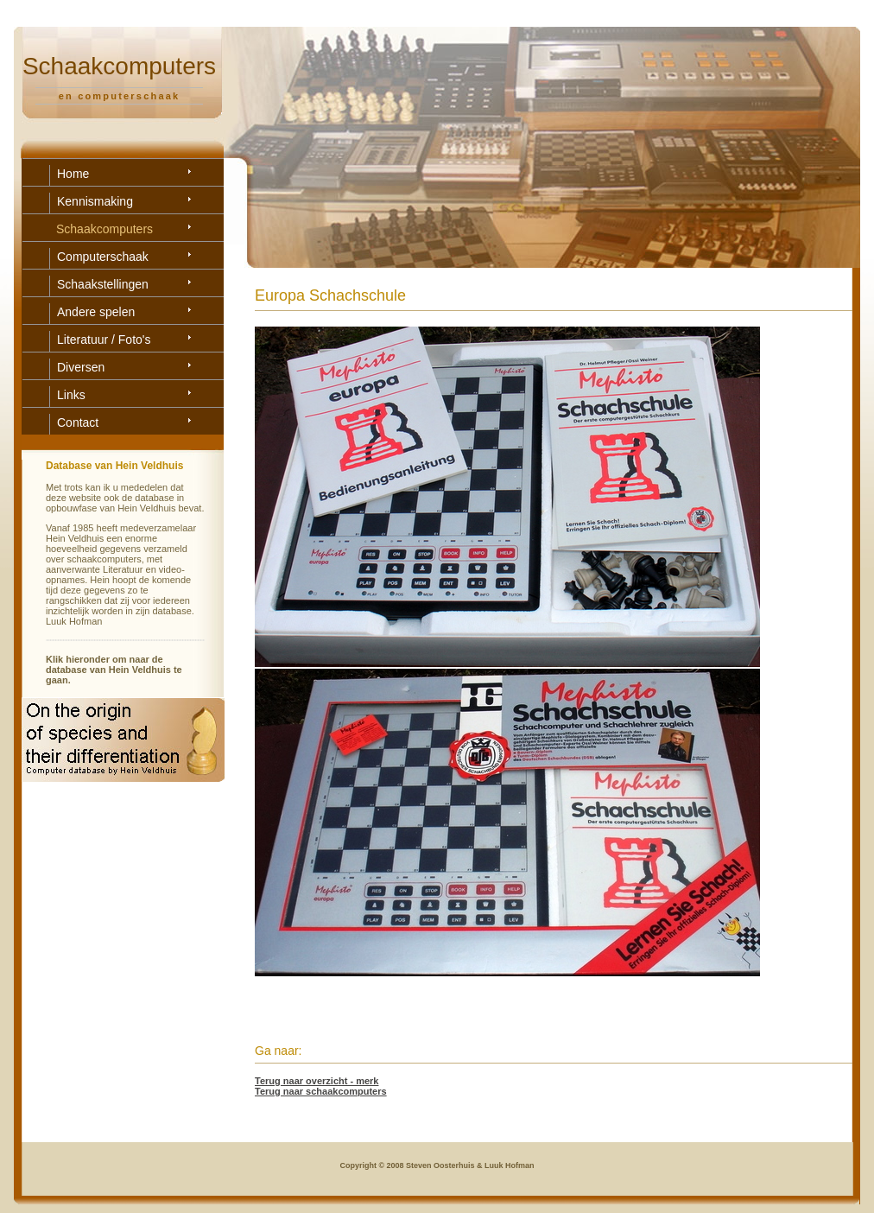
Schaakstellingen (103, 284)
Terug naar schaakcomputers (321, 1091)
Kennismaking (95, 201)
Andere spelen (96, 312)
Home (73, 174)
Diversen (80, 367)
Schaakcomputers (104, 229)
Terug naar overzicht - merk (316, 1081)
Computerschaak (103, 257)
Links (71, 395)
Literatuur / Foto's (104, 339)
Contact (77, 422)
